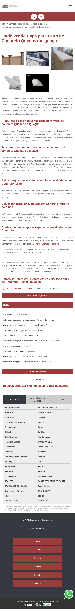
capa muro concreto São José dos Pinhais (20, 351)
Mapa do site (37, 583)
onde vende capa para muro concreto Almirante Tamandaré (27, 362)
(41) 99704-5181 (18, 288)
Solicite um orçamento (37, 295)
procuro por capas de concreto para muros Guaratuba (25, 356)
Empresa (37, 550)
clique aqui (32, 288)
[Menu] (70, 6)
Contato (37, 575)
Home (37, 541)
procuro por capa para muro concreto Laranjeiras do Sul (25, 325)
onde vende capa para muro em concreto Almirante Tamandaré (28, 320)
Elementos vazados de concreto (46, 244)
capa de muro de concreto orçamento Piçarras (22, 336)
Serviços (37, 566)
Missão (37, 558)
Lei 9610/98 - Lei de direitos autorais (35, 510)
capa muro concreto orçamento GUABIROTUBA (22, 330)
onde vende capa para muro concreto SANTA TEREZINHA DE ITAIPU (31, 341)
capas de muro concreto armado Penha (19, 346)
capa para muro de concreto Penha (17, 315)
